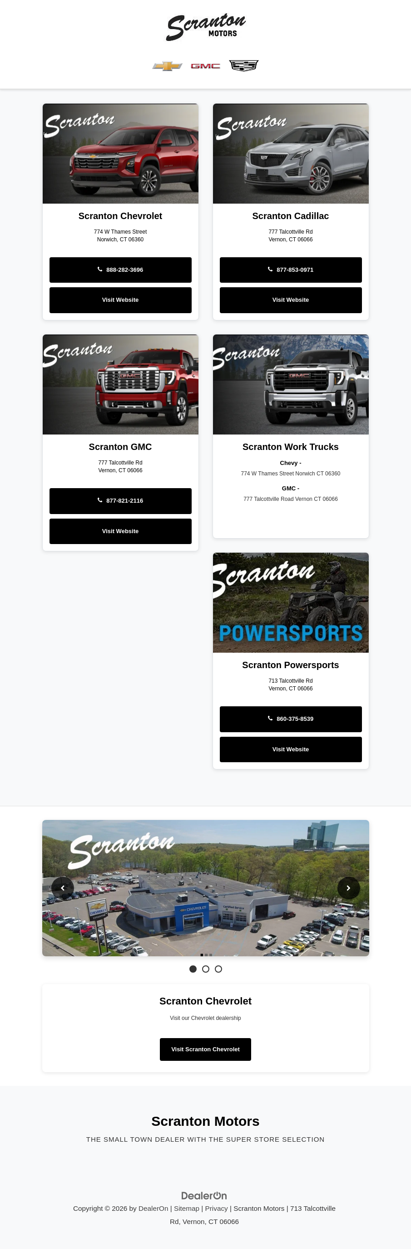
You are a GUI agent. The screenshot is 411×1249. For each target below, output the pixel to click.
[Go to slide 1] (193, 969)
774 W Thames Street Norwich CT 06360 (291, 473)
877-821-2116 (121, 500)
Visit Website (120, 299)
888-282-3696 (121, 269)
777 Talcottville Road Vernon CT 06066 (290, 499)
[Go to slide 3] (218, 969)
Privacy (216, 1208)
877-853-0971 (291, 269)
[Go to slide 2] (205, 969)
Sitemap (186, 1208)
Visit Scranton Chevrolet (205, 1049)
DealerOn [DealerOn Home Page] (153, 1208)
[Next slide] (348, 888)
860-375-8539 (291, 718)
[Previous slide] (62, 888)
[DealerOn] (204, 1194)
